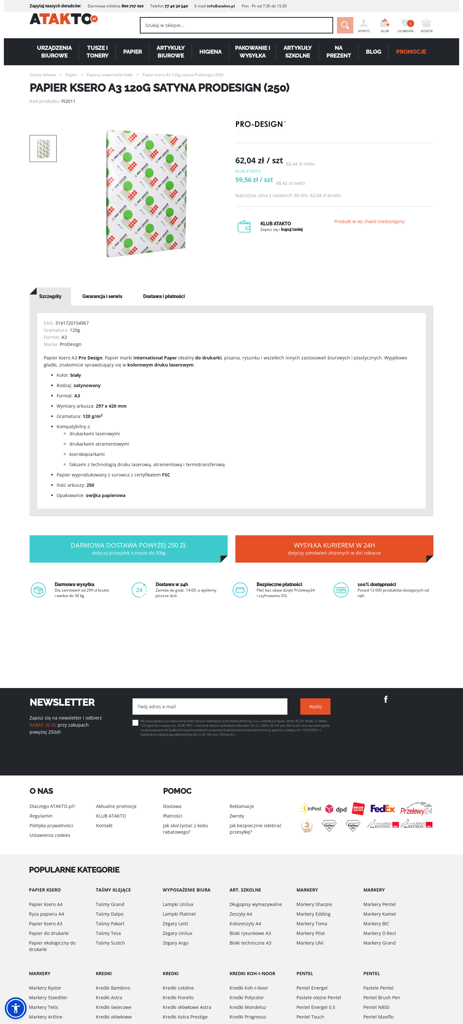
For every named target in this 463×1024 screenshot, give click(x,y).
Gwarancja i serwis (102, 296)
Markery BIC (376, 923)
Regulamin (41, 816)
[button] (15, 1008)
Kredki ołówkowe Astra (187, 1007)
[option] (146, 193)
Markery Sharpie (314, 904)
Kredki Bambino (113, 988)
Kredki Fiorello (178, 997)
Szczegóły (50, 296)
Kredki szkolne (178, 988)
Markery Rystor (45, 988)
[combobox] (225, 25)
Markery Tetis (43, 1007)
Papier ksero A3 (45, 923)
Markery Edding (313, 914)
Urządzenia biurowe (54, 52)
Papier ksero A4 (45, 904)
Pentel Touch (310, 1017)
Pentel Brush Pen (381, 997)
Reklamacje (242, 806)
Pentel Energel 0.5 (315, 1007)
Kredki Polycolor (247, 997)
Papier (132, 52)
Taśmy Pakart (110, 923)
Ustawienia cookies (50, 835)
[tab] (50, 296)
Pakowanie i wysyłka (252, 52)
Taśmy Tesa (108, 933)
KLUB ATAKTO (111, 816)
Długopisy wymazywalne (256, 904)
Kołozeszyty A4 (245, 923)
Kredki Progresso (248, 1017)
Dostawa (172, 806)
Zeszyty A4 (241, 914)
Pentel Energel (312, 988)
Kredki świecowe (114, 1007)
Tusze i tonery (97, 52)
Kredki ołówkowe (114, 1017)
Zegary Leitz (175, 923)
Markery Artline (45, 1017)
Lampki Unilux (178, 904)
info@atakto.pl (221, 6)
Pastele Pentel (378, 988)
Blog (373, 52)
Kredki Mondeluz (248, 1007)
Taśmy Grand (110, 904)
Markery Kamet (379, 914)
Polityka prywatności (51, 825)
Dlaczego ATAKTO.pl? (52, 806)
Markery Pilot (310, 933)
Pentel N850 (376, 1007)
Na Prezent (338, 52)
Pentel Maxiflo (378, 1017)
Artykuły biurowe (171, 52)
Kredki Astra (109, 997)
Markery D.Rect (379, 933)
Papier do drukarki (49, 933)
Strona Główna (43, 74)
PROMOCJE (411, 52)
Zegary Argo (175, 943)
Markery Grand (379, 943)
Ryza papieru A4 (46, 914)
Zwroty (237, 816)
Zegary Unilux (177, 933)
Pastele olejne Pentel (318, 997)
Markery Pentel (379, 904)
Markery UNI (309, 943)
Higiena (210, 52)
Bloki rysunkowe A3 (250, 933)
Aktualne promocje (116, 806)
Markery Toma (311, 923)
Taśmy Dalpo (109, 914)
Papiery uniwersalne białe (110, 74)
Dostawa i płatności (164, 296)
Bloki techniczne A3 (250, 943)
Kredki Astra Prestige (185, 1017)
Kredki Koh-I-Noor (249, 988)
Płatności (172, 816)
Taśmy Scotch (110, 943)
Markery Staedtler (48, 997)
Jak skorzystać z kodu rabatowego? (185, 828)
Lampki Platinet (179, 914)
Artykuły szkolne (298, 52)
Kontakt (104, 825)
